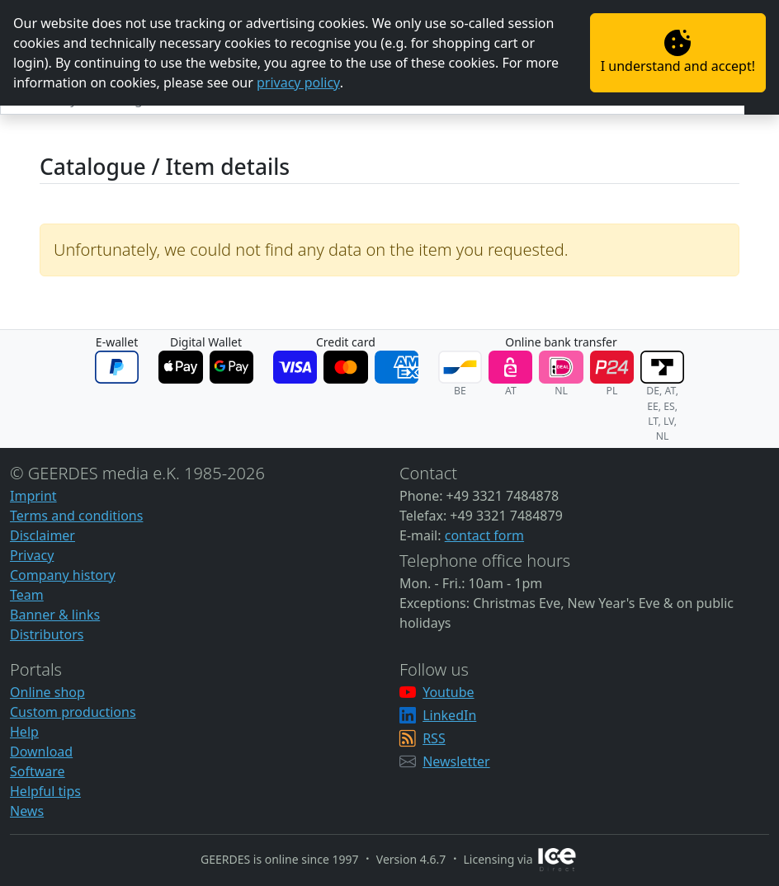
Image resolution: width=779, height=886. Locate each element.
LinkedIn (449, 715)
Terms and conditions (76, 516)
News (27, 811)
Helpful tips (45, 791)
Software (37, 771)
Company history (63, 575)
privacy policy (298, 82)
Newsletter (456, 761)
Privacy (32, 555)
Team (27, 595)
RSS (434, 738)
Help (24, 732)
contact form (484, 535)
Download (41, 751)
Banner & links (55, 615)
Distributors (46, 634)
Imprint (33, 496)
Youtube (448, 692)
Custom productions (73, 712)
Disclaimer (42, 535)
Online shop (47, 692)
